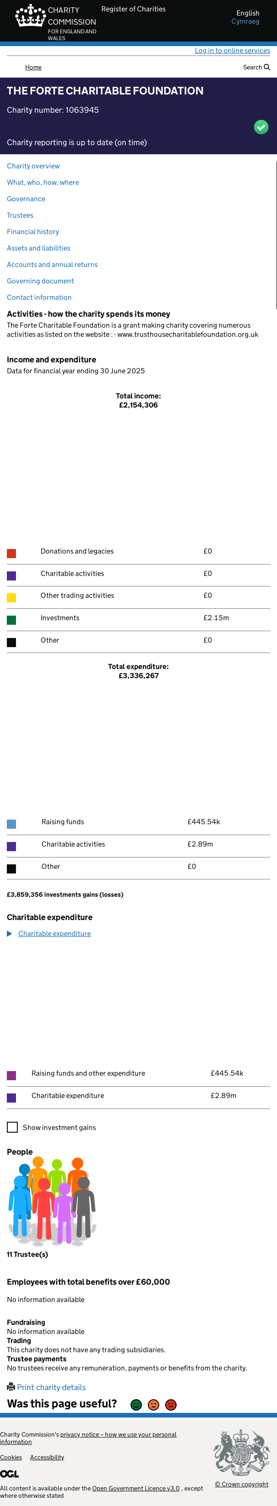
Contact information (39, 297)
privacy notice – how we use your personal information (88, 1438)
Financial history (33, 231)
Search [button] (256, 67)
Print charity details (46, 1387)
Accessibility (47, 1457)
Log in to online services (232, 50)
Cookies (11, 1457)
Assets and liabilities (38, 248)
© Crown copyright (241, 1484)
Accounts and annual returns (52, 264)
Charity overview (33, 166)
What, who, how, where (43, 182)
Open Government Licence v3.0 (136, 1488)
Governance (26, 198)
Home (33, 67)
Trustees (20, 215)
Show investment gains (59, 1127)
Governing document (40, 281)
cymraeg (245, 21)
